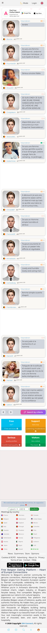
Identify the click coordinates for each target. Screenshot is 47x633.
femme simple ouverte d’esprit (32, 294)
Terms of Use (16, 560)
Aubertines (11, 161)
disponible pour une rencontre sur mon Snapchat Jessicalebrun (32, 124)
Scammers (19, 553)
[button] (2, 3)
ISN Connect (27, 623)
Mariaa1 (10, 380)
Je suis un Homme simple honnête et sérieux (30, 222)
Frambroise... (12, 307)
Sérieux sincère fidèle (31, 73)
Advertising (22, 557)
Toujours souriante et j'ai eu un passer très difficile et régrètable (31, 246)
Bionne (9, 39)
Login (34, 3)
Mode (24, 3)
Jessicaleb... (11, 137)
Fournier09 (11, 64)
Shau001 (10, 88)
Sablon (9, 405)
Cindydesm (11, 112)
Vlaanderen (25, 21)
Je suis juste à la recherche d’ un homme (29, 344)
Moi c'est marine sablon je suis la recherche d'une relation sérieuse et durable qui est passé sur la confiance (32, 395)
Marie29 (10, 356)
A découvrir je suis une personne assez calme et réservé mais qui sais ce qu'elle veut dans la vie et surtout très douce (32, 201)
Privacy (41, 557)
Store (27, 553)
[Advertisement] (23, 13)
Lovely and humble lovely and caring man (31, 269)
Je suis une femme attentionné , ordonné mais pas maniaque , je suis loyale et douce (32, 53)
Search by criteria (33, 412)
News (10, 553)
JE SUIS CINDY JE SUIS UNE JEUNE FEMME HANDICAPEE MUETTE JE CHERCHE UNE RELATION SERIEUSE (32, 103)
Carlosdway (11, 283)
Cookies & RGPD (9, 557)
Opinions (35, 553)
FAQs (34, 560)
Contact (26, 560)
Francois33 (11, 234)
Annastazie (11, 258)
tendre (25, 24)
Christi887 (11, 210)
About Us (33, 557)
